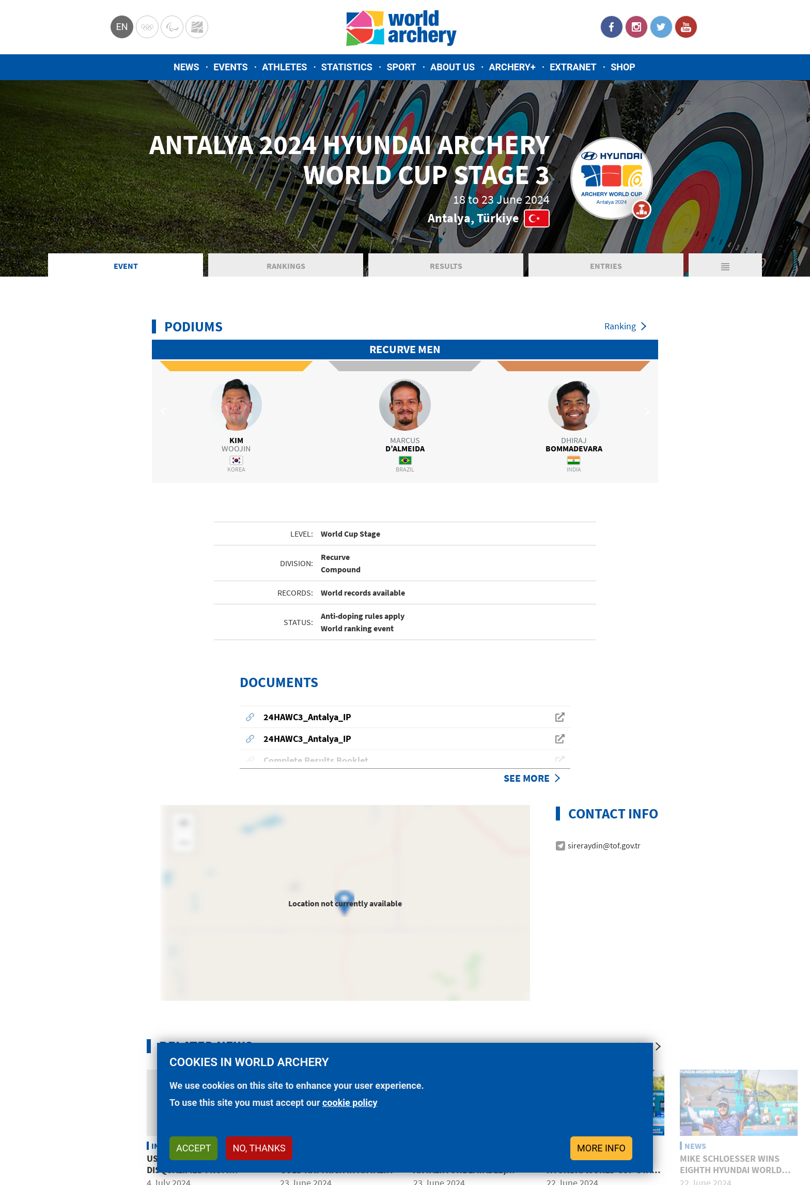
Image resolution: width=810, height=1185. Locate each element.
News (186, 67)
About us (452, 67)
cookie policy (350, 1102)
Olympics (147, 27)
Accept (193, 1148)
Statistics (346, 67)
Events (230, 67)
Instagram (636, 27)
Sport (401, 67)
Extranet (573, 67)
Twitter (661, 27)
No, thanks (258, 1148)
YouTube (686, 27)
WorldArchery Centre (196, 27)
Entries (606, 266)
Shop (623, 67)
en (122, 26)
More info (601, 1148)
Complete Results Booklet (315, 740)
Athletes (284, 67)
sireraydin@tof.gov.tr (604, 825)
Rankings (286, 266)
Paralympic (172, 27)
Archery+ (512, 67)
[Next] (658, 1026)
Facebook (611, 27)
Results (446, 266)
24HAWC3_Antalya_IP (307, 697)
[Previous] (637, 1026)
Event (126, 266)
